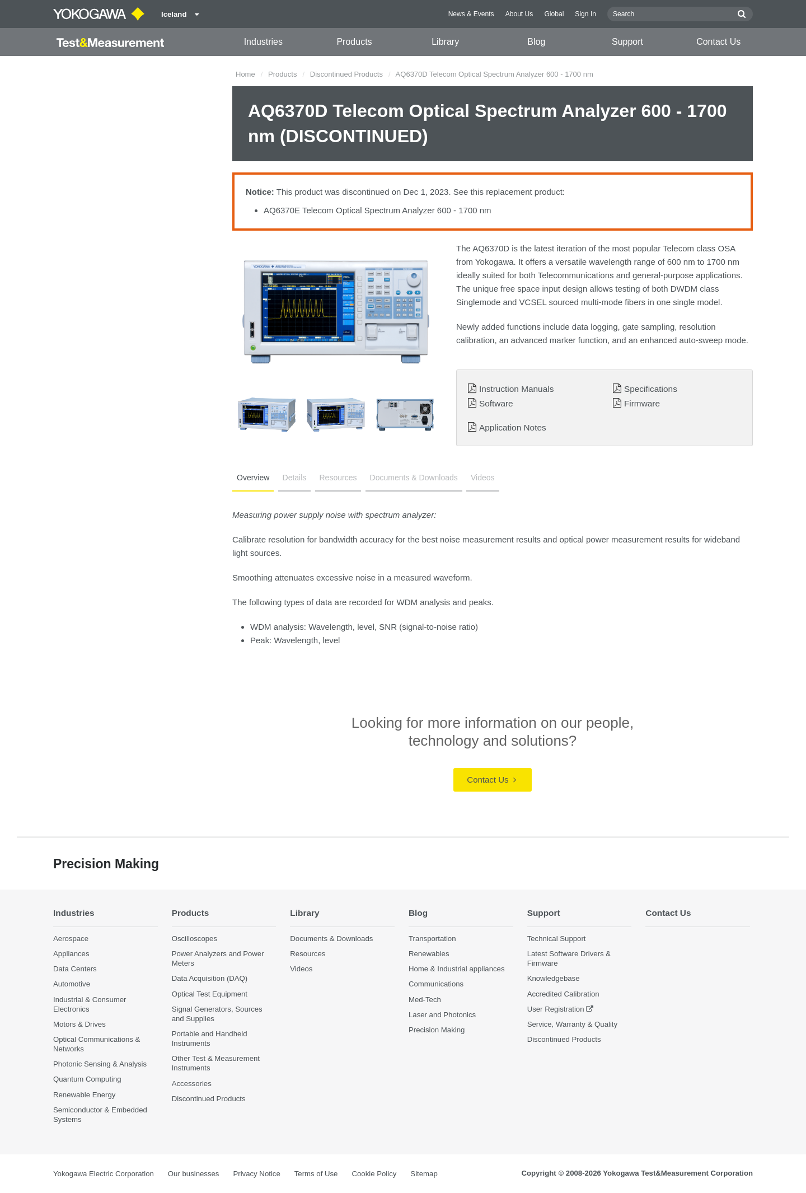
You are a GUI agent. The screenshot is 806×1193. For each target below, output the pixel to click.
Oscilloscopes (194, 938)
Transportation (432, 938)
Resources (338, 477)
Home (245, 74)
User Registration (555, 1009)
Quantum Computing (87, 1079)
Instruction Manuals (516, 389)
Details (295, 477)
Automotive (71, 984)
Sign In (585, 14)
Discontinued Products (346, 74)
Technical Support (556, 938)
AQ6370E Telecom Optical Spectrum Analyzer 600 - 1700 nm (377, 210)
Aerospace (70, 938)
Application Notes (512, 427)
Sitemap (423, 1173)
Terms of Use (316, 1173)
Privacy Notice (256, 1173)
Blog (536, 41)
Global (554, 14)
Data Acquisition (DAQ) (210, 978)
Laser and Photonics (442, 1014)
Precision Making (437, 1030)
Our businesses (193, 1173)
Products (354, 41)
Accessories (192, 1083)
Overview (253, 477)
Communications (436, 984)
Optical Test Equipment (209, 994)
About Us (519, 14)
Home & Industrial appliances (457, 969)
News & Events (471, 14)
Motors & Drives (79, 1024)
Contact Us (718, 41)
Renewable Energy (84, 1095)
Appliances (71, 953)
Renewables (429, 953)
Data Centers (75, 969)
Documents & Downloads (414, 477)
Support (627, 41)
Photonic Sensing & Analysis (100, 1064)
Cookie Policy (374, 1173)
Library (445, 41)
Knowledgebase (553, 978)
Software (496, 403)
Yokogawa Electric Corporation (103, 1173)
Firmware (642, 403)
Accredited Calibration (563, 994)
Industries (263, 41)
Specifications (650, 389)
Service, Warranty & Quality (572, 1024)
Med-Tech (425, 999)
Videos (483, 477)
